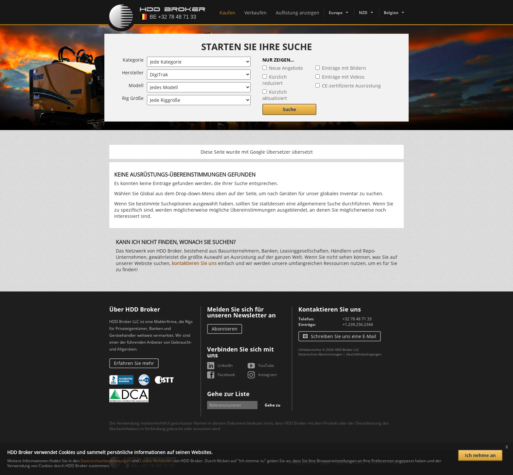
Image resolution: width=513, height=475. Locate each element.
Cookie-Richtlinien (156, 461)
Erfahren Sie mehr (134, 363)
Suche (289, 109)
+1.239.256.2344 (358, 324)
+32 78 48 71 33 (357, 319)
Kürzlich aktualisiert (274, 95)
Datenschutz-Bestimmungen (320, 354)
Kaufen (227, 13)
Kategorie (133, 60)
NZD (363, 12)
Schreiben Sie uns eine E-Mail (343, 336)
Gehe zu (272, 405)
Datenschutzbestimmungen (105, 461)
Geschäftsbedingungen (363, 354)
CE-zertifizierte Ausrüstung (351, 86)
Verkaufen (255, 13)
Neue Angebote (286, 68)
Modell (136, 85)
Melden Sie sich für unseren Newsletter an (241, 312)
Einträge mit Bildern (344, 68)
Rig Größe (133, 98)
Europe (336, 12)
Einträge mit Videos (343, 77)
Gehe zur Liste (228, 394)
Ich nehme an (480, 455)
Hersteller (133, 72)
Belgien (391, 12)
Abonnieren (225, 329)
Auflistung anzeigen (297, 13)
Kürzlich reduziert (274, 80)
